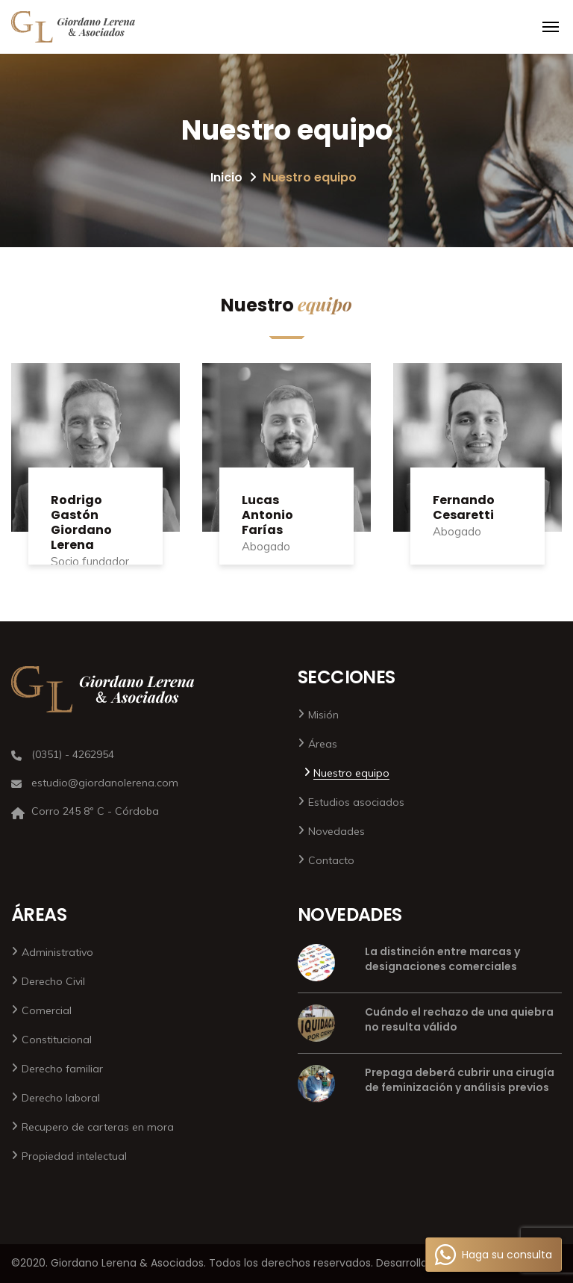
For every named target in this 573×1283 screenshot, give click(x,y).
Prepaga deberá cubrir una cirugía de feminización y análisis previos (459, 1080)
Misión (323, 714)
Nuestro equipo (351, 773)
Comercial (47, 1010)
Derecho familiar (62, 1068)
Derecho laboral (61, 1098)
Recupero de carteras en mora (98, 1127)
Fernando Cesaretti (464, 507)
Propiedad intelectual (74, 1156)
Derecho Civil (53, 981)
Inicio (226, 177)
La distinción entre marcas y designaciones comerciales (442, 959)
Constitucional (57, 1039)
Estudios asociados (356, 802)
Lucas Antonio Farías (267, 514)
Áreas (322, 744)
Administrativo (57, 952)
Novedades (336, 831)
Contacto (331, 860)
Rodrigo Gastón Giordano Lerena (81, 522)
